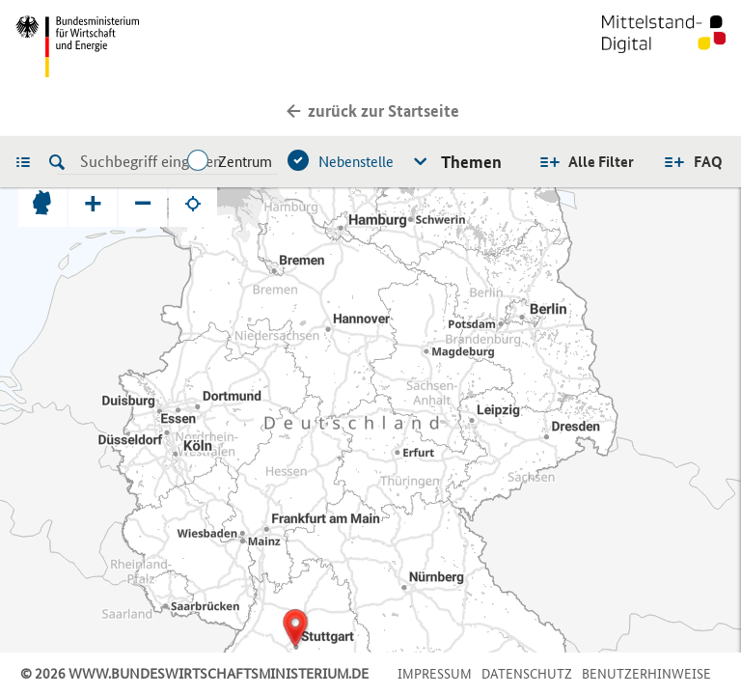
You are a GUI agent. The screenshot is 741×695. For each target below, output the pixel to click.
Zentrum (245, 162)
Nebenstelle (356, 162)
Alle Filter (601, 162)
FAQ (708, 162)
